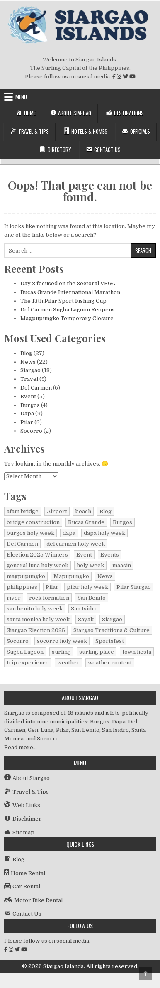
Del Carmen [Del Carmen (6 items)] (22, 544)
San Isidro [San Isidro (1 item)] (84, 609)
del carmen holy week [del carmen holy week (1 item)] (75, 544)
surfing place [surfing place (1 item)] (96, 652)
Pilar (26, 422)
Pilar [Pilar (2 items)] (52, 587)
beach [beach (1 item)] (83, 511)
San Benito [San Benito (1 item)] (92, 598)
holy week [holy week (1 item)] (90, 565)
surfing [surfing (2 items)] (61, 652)
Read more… (20, 747)
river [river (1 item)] (14, 598)
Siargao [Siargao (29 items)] (112, 619)
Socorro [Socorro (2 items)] (18, 641)
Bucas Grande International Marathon (70, 292)
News (28, 362)
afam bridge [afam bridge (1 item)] (23, 511)
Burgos (30, 405)
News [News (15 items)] (105, 576)
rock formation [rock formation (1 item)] (49, 598)
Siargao (30, 370)
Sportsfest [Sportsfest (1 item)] (109, 641)
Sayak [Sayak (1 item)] (86, 619)
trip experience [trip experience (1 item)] (28, 662)
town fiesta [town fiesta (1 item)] (136, 652)
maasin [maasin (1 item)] (121, 565)
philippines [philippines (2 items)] (22, 587)
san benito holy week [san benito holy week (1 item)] (35, 609)
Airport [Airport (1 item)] (57, 511)
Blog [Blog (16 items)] (105, 511)
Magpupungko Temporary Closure (67, 318)
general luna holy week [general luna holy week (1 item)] (37, 565)
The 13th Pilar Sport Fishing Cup (63, 301)
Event (28, 396)
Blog (26, 353)
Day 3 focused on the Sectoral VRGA (67, 283)
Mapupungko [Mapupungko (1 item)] (71, 576)
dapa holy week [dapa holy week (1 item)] (104, 533)
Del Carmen (36, 388)
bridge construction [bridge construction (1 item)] (33, 522)
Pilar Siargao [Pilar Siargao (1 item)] (133, 587)
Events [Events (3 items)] (109, 555)
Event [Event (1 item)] (84, 555)
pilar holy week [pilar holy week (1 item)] (87, 587)
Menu (21, 97)
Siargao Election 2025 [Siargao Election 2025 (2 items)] (36, 630)
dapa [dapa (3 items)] (69, 533)
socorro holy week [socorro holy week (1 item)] (62, 641)
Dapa (27, 413)
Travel (29, 379)
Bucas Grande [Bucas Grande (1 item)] (86, 522)
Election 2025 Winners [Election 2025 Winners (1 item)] (37, 555)
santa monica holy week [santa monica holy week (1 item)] (38, 619)
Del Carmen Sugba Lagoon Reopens (67, 309)
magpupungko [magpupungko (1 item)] (26, 576)
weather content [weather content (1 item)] (110, 662)
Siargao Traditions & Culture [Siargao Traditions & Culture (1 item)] (111, 630)
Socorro (31, 431)
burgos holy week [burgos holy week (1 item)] (30, 533)
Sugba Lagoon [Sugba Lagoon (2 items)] (25, 652)
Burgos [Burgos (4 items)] (122, 522)
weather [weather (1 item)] (68, 662)
